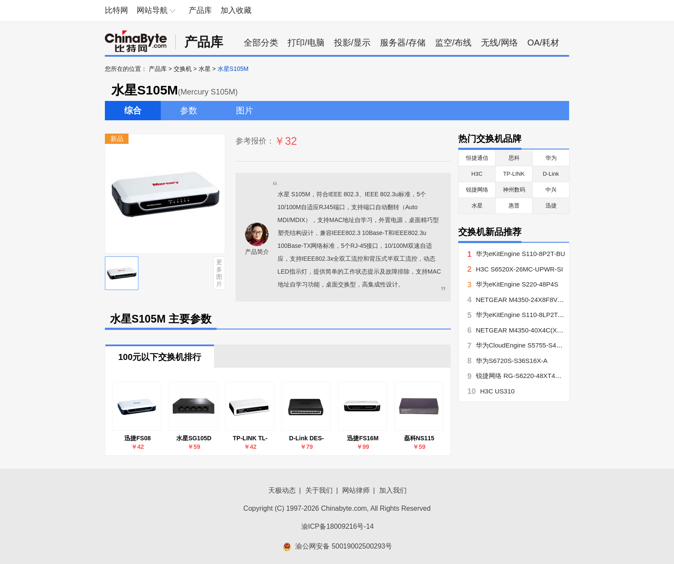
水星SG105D (193, 438)
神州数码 (514, 189)
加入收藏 (236, 10)
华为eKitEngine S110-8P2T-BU (520, 253)
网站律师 (356, 490)
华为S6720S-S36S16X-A (512, 360)
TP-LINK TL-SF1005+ (250, 438)
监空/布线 (453, 42)
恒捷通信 (477, 158)
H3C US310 (497, 391)
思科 (514, 158)
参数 (188, 110)
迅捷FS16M (362, 438)
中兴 (551, 189)
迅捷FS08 (137, 438)
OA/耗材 (543, 42)
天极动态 (282, 490)
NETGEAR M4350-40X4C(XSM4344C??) (535, 330)
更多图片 (219, 273)
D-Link (551, 174)
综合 (132, 110)
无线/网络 (499, 42)
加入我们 (393, 490)
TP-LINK (514, 174)
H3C (476, 174)
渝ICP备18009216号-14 (337, 526)
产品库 (200, 10)
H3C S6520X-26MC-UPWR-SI (519, 269)
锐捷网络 (477, 189)
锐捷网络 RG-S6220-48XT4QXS (522, 375)
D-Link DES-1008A (306, 438)
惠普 (514, 205)
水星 (205, 68)
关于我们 (319, 490)
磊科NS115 (419, 438)
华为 (551, 158)
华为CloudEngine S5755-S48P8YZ (526, 345)
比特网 (116, 10)
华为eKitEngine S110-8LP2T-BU (522, 314)
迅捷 (551, 205)
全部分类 (261, 42)
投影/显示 (352, 42)
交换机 (183, 68)
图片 (244, 110)
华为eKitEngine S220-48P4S (517, 284)
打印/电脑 (306, 42)
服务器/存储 (403, 42)
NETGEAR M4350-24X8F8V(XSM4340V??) (539, 299)
